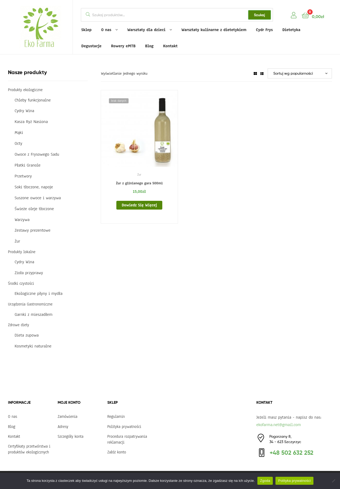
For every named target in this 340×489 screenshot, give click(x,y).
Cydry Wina (24, 111)
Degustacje (91, 46)
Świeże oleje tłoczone (34, 209)
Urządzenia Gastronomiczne (30, 304)
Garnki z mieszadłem (33, 314)
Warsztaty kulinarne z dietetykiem (213, 29)
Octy (18, 143)
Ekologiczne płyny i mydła (38, 293)
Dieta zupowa (27, 335)
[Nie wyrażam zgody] (333, 480)
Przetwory (23, 176)
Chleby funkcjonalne (33, 100)
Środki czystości (21, 283)
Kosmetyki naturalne (33, 346)
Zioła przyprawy (29, 273)
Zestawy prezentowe (32, 230)
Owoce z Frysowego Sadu (37, 154)
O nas (106, 29)
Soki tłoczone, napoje (34, 187)
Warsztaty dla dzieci (146, 29)
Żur (139, 174)
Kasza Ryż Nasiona (31, 122)
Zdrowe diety (18, 325)
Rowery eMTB (123, 46)
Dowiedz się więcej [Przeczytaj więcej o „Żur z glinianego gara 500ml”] (139, 205)
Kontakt (170, 46)
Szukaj (259, 14)
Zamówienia (67, 416)
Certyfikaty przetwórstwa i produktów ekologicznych (29, 449)
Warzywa (22, 220)
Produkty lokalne (21, 251)
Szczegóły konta (70, 436)
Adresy (63, 426)
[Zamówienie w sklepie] (299, 73)
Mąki (19, 132)
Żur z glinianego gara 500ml (139, 183)
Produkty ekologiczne (25, 89)
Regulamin (116, 416)
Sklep (86, 29)
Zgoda (265, 481)
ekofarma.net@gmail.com (278, 425)
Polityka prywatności (124, 426)
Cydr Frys (264, 29)
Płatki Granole (27, 165)
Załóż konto (116, 452)
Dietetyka (291, 29)
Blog (149, 46)
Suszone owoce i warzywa (38, 198)
